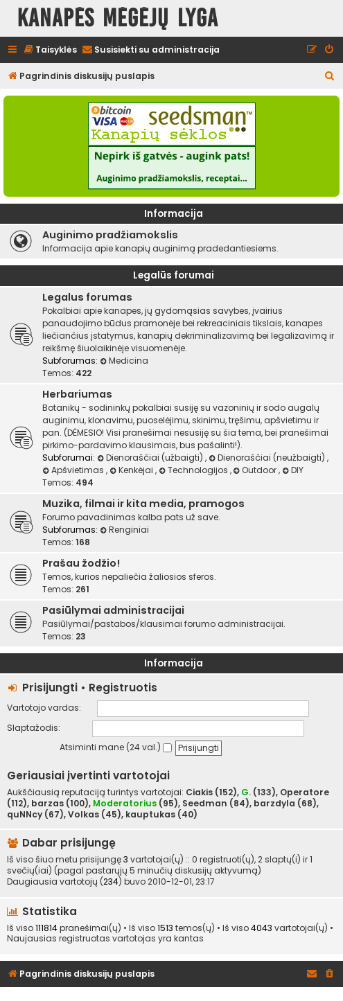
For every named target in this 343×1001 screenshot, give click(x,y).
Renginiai (124, 529)
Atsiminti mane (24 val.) (116, 747)
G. (246, 792)
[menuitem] (50, 50)
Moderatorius (125, 803)
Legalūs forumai (173, 275)
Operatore (304, 792)
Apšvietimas (74, 470)
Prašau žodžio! (81, 563)
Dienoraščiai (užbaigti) (151, 457)
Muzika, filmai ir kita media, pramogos (143, 504)
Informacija (173, 213)
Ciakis (199, 792)
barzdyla (274, 803)
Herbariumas (77, 394)
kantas (189, 938)
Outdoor (256, 470)
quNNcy (24, 814)
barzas (47, 803)
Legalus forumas (87, 297)
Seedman (204, 803)
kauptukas (150, 814)
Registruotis (123, 687)
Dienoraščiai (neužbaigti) (268, 457)
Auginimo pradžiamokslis (110, 235)
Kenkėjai (132, 470)
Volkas (83, 814)
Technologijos (194, 470)
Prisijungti (50, 687)
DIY (293, 470)
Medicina (124, 360)
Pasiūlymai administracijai (113, 610)
